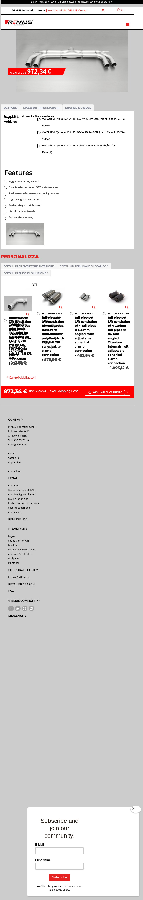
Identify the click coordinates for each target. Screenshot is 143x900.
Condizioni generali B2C (21, 490)
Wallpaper (14, 558)
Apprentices (15, 462)
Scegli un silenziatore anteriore (29, 266)
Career (11, 453)
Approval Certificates (19, 554)
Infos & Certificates (18, 577)
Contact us (14, 471)
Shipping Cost (67, 391)
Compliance (15, 512)
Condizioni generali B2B (21, 494)
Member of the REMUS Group (67, 10)
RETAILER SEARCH (21, 584)
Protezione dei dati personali (24, 503)
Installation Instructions (21, 549)
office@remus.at (17, 444)
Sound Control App (19, 540)
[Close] (135, 809)
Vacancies (13, 458)
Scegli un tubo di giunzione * (26, 273)
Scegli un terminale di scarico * (84, 266)
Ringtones (13, 563)
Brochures (14, 545)
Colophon (13, 485)
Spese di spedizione (19, 507)
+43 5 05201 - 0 (21, 440)
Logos (11, 536)
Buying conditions (18, 498)
